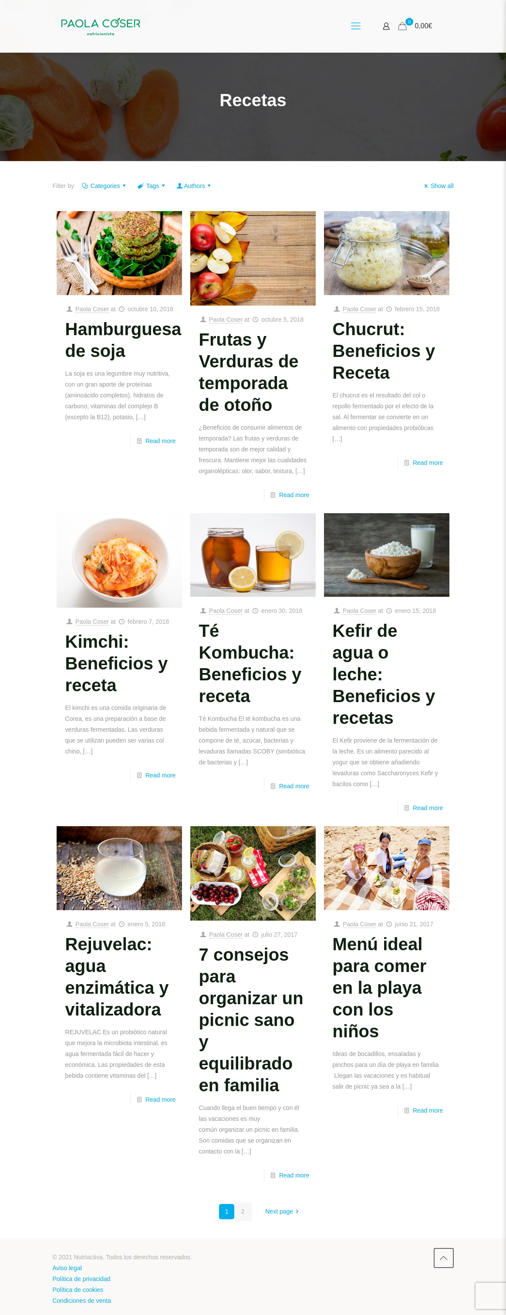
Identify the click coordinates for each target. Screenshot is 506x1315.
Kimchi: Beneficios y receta (116, 663)
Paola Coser (92, 309)
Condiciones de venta (81, 1300)
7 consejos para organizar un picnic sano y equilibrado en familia (251, 1020)
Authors (194, 185)
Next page (283, 1211)
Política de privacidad (81, 1278)
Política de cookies (77, 1289)
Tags (152, 185)
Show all (438, 185)
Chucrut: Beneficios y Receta (384, 351)
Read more (160, 440)
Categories (104, 185)
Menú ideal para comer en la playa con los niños (380, 988)
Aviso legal (66, 1268)
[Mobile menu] (355, 26)
